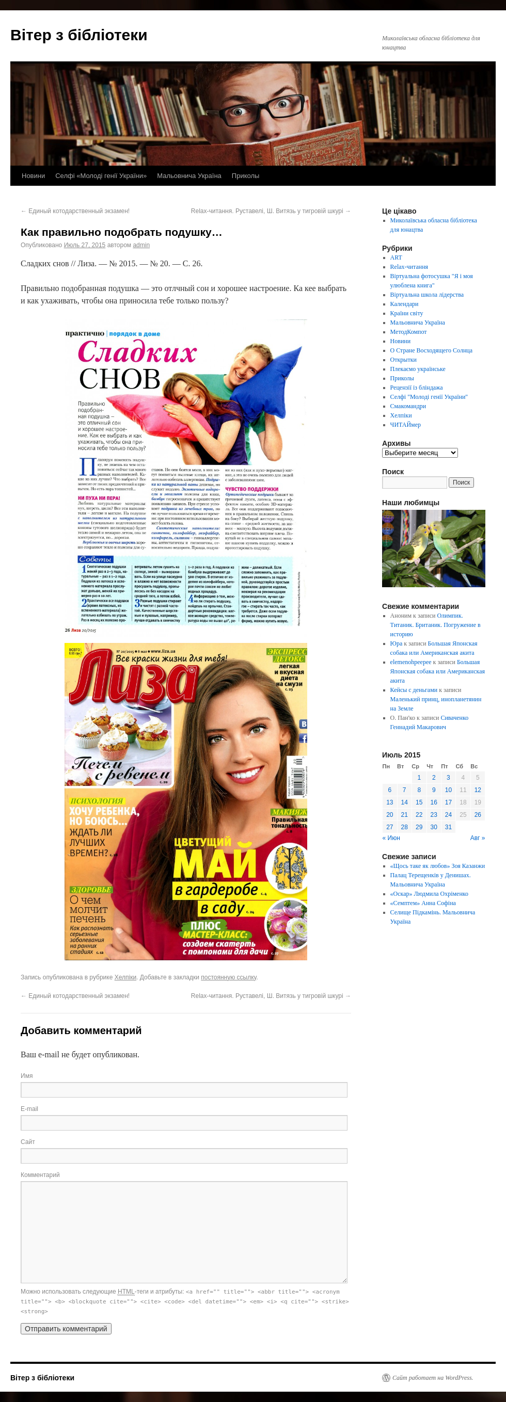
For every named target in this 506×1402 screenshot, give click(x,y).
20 (389, 814)
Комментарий (40, 1175)
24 (448, 814)
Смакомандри (408, 406)
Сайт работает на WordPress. (432, 1377)
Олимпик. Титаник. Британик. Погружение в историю (435, 625)
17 (448, 802)
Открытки (403, 359)
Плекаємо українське (418, 369)
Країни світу (406, 313)
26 (478, 814)
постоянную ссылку (228, 977)
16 (434, 802)
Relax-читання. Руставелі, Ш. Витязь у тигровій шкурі (271, 211)
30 (434, 827)
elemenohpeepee (411, 662)
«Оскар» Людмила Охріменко (429, 893)
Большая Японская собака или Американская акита (437, 671)
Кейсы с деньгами (414, 690)
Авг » (477, 838)
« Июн (391, 838)
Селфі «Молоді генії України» (101, 176)
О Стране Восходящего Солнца (431, 350)
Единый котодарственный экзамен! (75, 211)
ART (396, 257)
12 (478, 790)
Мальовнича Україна (189, 176)
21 (404, 814)
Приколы (246, 176)
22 (419, 814)
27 (389, 827)
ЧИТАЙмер (405, 424)
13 (389, 802)
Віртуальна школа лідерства (427, 294)
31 (448, 827)
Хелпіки (125, 977)
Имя (27, 1075)
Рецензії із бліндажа (416, 387)
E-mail (29, 1109)
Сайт (28, 1142)
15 (419, 802)
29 (419, 827)
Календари (404, 304)
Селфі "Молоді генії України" (429, 396)
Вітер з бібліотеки (79, 34)
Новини (33, 176)
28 (404, 827)
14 (404, 802)
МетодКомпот (408, 331)
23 (434, 814)
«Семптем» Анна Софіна (423, 903)
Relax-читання (409, 266)
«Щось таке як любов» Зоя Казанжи (437, 865)
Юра (396, 643)
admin (141, 245)
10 (448, 790)
